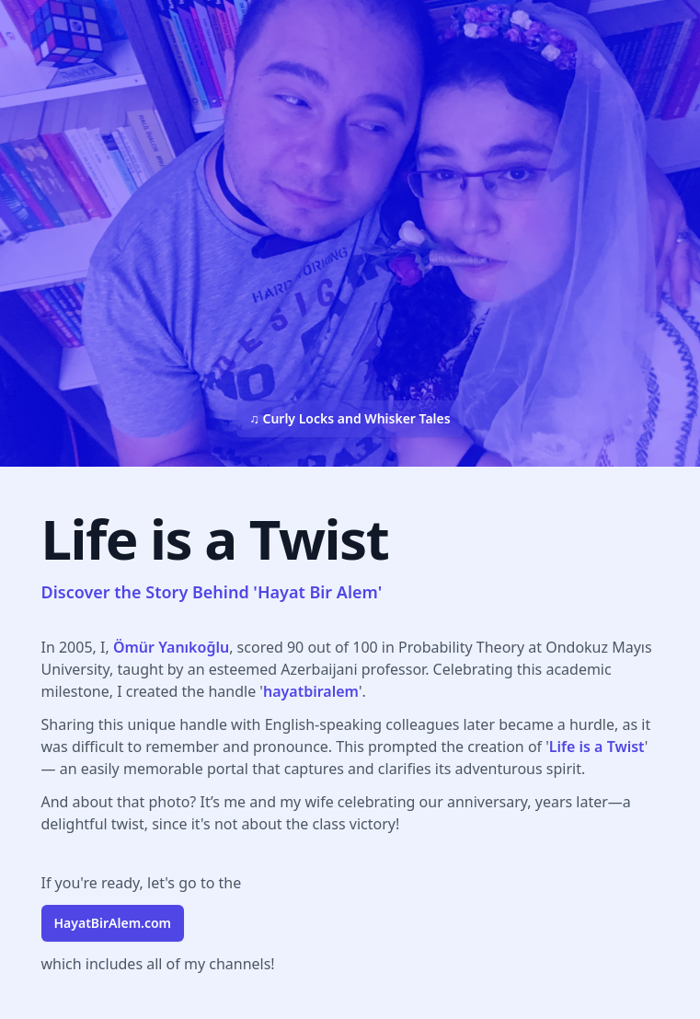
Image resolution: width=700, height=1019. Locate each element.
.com (113, 923)
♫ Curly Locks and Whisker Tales (349, 418)
